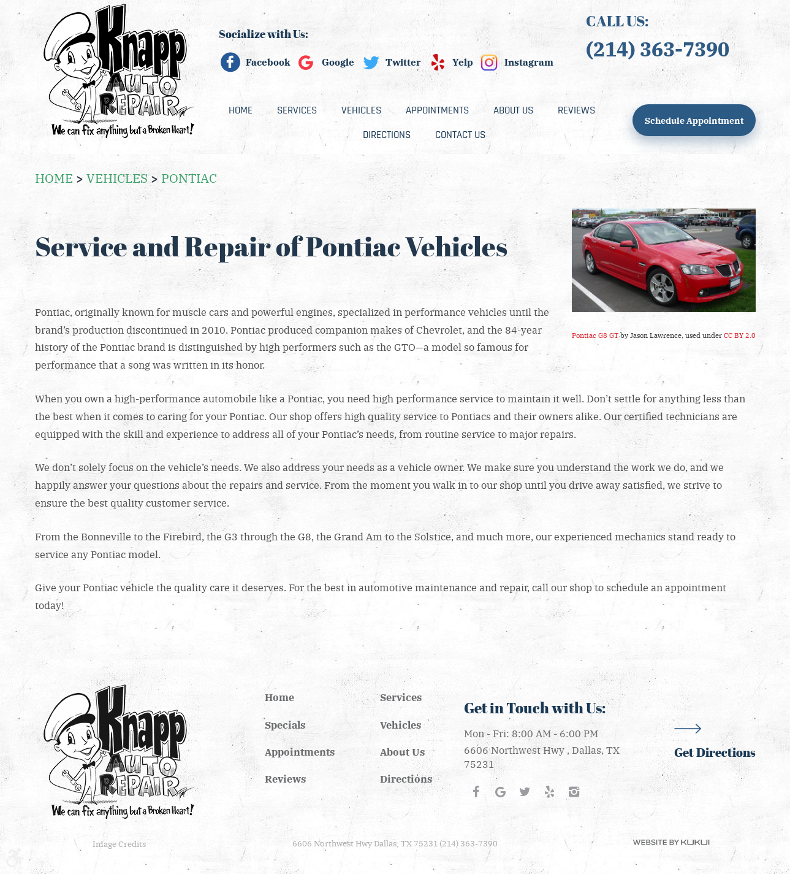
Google (338, 62)
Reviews (576, 110)
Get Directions (715, 752)
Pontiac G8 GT (595, 335)
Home (241, 110)
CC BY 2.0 (740, 335)
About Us (513, 110)
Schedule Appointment (694, 120)
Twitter (403, 62)
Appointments (437, 110)
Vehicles (361, 110)
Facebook (268, 62)
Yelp (462, 62)
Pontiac (189, 177)
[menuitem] (241, 110)
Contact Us (460, 135)
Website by (671, 842)
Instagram (528, 62)
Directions (387, 135)
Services (297, 110)
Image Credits (119, 843)
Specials (285, 725)
